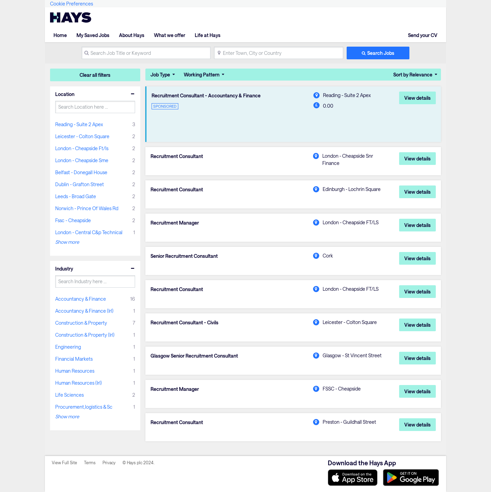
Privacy (109, 462)
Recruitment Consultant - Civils (184, 322)
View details (417, 98)
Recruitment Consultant (177, 156)
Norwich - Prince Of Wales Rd (86, 208)
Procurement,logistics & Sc (83, 407)
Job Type (160, 74)
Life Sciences (69, 395)
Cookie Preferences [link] (71, 4)
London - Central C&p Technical (88, 232)
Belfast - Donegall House (81, 172)
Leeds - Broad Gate (75, 196)
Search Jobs (380, 53)
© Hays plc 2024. (138, 462)
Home (60, 35)
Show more (67, 242)
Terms (90, 462)
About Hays (131, 35)
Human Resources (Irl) (78, 383)
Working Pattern (201, 74)
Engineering (68, 347)
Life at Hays (207, 35)
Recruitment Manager (175, 223)
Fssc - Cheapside (73, 220)
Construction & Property (81, 323)
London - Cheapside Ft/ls (81, 148)
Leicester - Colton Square (82, 136)
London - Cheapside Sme (81, 160)
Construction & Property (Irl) (85, 335)
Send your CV (423, 35)
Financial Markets (74, 359)
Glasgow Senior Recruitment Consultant (194, 356)
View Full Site (64, 462)
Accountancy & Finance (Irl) (84, 311)
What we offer (169, 35)
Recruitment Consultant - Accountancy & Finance (206, 95)
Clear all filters (95, 75)
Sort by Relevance (412, 74)
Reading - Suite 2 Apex (79, 124)
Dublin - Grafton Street (79, 184)
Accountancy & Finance (80, 299)
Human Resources (74, 371)
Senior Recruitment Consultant (184, 256)
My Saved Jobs (92, 35)
